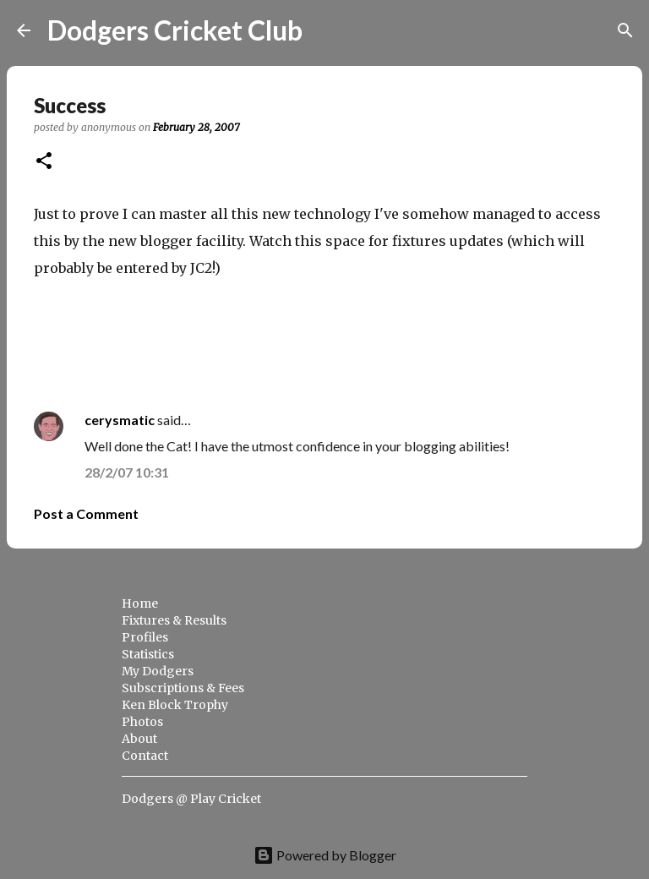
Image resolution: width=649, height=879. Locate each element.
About (139, 738)
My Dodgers (158, 671)
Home (140, 603)
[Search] (326, 30)
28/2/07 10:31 (127, 472)
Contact (145, 755)
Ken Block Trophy (175, 704)
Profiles (145, 637)
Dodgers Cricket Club (175, 30)
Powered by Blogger (325, 855)
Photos (142, 721)
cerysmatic (120, 420)
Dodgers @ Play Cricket (191, 798)
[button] (44, 161)
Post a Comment (86, 513)
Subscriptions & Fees (183, 688)
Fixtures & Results (174, 620)
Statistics (148, 654)
